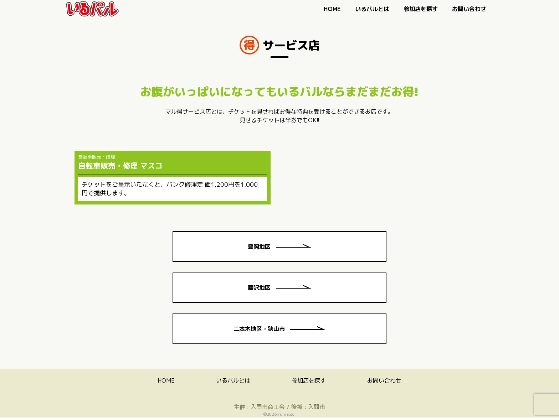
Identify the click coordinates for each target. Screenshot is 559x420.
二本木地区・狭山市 (280, 331)
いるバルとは (372, 9)
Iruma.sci (286, 417)
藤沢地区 (280, 289)
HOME (332, 9)
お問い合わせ (469, 9)
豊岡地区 (280, 247)
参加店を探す (421, 9)
